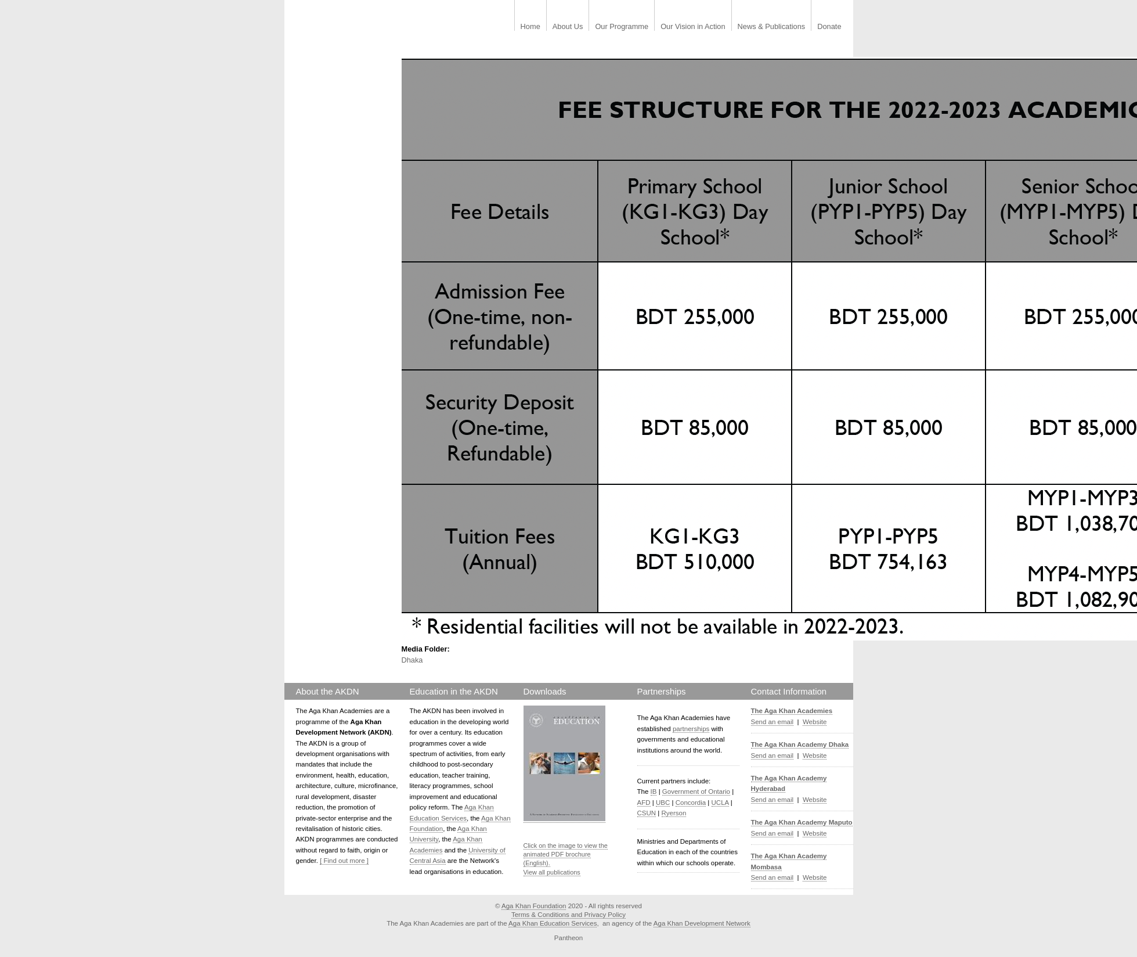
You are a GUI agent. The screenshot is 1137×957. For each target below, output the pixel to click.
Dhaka (412, 660)
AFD (644, 802)
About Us (568, 27)
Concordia (691, 802)
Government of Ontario (696, 791)
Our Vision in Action (692, 27)
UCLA (720, 802)
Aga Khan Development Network (702, 923)
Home (530, 27)
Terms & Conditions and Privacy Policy (568, 914)
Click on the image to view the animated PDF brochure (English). (566, 854)
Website (814, 721)
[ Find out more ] (344, 860)
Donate (829, 27)
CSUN (646, 813)
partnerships (691, 728)
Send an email (772, 721)
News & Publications (772, 27)
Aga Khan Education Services (552, 923)
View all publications (552, 872)
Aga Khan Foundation (533, 905)
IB (654, 791)
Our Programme (621, 27)
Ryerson (674, 813)
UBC (663, 802)
